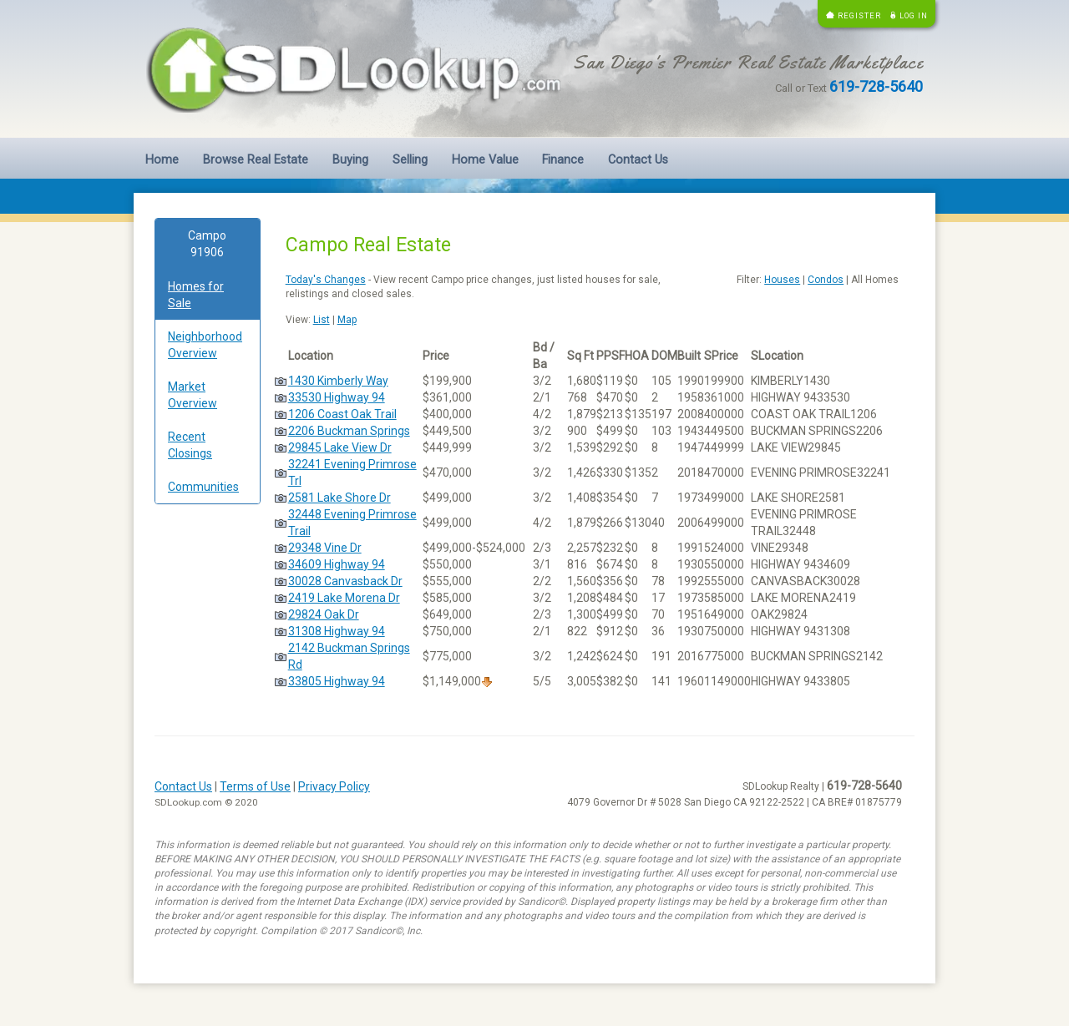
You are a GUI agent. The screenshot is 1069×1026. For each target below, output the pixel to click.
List (321, 320)
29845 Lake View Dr (340, 447)
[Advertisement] (208, 771)
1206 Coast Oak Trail (342, 414)
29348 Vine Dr (325, 547)
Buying (350, 160)
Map (347, 320)
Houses (782, 280)
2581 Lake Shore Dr (339, 497)
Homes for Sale (196, 295)
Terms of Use (255, 786)
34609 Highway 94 (336, 564)
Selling (410, 160)
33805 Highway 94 (336, 681)
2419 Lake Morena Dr (344, 597)
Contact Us (638, 160)
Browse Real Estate (255, 160)
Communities (203, 486)
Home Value (485, 160)
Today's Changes (326, 280)
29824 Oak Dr (323, 614)
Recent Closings (190, 445)
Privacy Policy (334, 786)
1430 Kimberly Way (338, 380)
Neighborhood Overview (205, 345)
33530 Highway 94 (336, 397)
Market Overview (192, 395)
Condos (826, 280)
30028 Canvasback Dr (345, 581)
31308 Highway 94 (336, 631)
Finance (563, 160)
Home (162, 160)
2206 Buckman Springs (349, 430)
